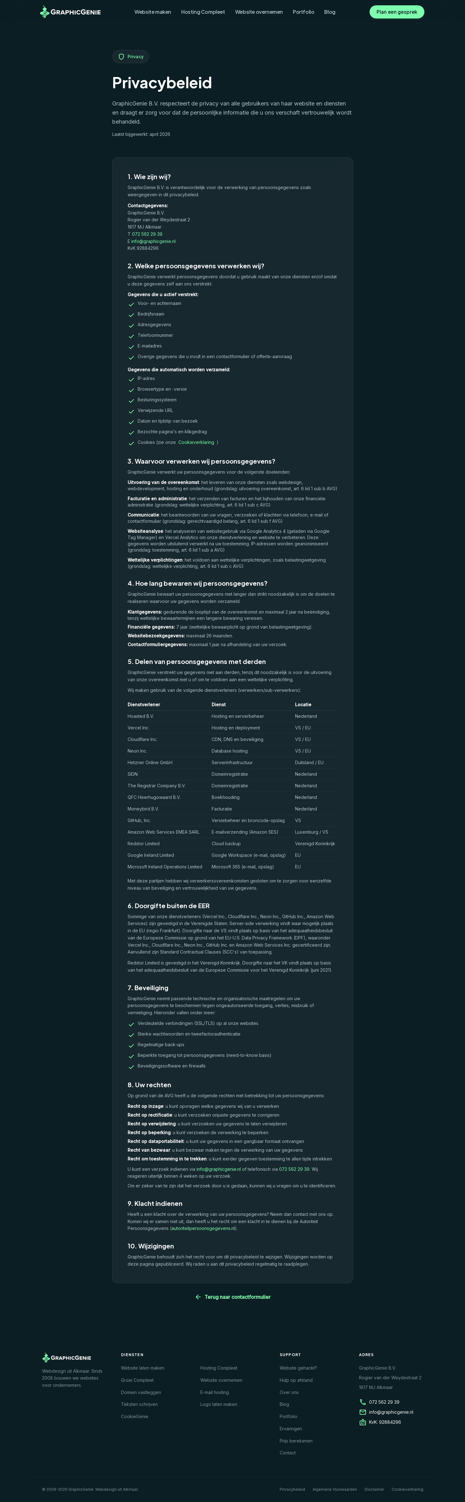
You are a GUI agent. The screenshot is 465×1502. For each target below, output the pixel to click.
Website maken (153, 11)
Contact (288, 1452)
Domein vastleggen (141, 1392)
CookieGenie (134, 1416)
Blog (329, 11)
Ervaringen (291, 1428)
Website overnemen (259, 11)
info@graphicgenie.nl (153, 241)
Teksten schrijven (139, 1404)
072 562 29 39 (147, 234)
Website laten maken (142, 1368)
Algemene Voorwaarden (335, 1489)
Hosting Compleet (203, 11)
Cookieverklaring (196, 442)
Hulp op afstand (296, 1380)
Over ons (289, 1392)
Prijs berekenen (296, 1440)
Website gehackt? (298, 1368)
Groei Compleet (137, 1380)
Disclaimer (374, 1489)
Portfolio (303, 11)
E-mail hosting (214, 1392)
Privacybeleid (292, 1489)
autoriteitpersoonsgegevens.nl (203, 1228)
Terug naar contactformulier (232, 1297)
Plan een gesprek (397, 12)
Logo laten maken (218, 1404)
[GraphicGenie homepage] (71, 12)
